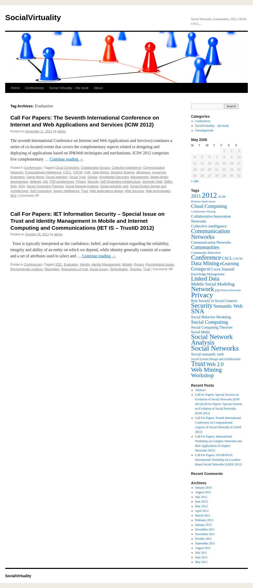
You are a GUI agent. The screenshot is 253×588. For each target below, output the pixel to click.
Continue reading (66, 159)
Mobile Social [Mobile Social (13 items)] (203, 284)
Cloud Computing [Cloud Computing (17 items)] (209, 206)
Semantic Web (152, 182)
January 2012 (203, 525)
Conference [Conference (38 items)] (206, 257)
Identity (85, 264)
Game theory (35, 177)
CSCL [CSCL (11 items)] (227, 258)
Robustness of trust (74, 269)
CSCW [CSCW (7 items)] (237, 258)
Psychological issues (160, 264)
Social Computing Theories (45, 186)
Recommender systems (26, 269)
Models (127, 264)
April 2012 (202, 511)
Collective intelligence (126, 168)
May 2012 (201, 506)
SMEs (168, 182)
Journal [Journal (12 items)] (228, 269)
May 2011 (201, 562)
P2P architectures (62, 182)
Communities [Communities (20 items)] (205, 247)
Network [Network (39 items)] (202, 289)
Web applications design (106, 191)
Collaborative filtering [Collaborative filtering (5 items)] (203, 211)
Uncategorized (204, 130)
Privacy (81, 182)
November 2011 (205, 534)
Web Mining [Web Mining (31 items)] (206, 369)
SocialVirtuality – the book (212, 126)
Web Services (134, 191)
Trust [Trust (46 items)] (198, 364)
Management (140, 177)
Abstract (200, 390)
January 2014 (203, 487)
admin (61, 131)
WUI (13, 195)
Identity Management (105, 264)
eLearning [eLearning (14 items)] (229, 263)
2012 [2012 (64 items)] (209, 195)
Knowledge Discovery (114, 177)
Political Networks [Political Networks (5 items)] (230, 290)
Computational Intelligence (43, 172)
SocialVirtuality (33, 17)
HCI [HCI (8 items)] (210, 269)
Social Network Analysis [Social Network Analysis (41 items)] (212, 339)
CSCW (77, 172)
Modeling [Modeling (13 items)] (226, 284)
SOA (21, 186)
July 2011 (201, 552)
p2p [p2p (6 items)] (217, 290)
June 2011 (201, 557)
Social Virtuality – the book (69, 88)
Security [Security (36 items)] (201, 305)
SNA (13, 186)
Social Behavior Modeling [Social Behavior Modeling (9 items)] (211, 317)
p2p (45, 182)
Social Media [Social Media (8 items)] (200, 332)
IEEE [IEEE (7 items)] (217, 269)
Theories (135, 269)
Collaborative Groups (95, 168)
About (98, 88)
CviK (87, 172)
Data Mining (100, 172)
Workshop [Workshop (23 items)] (202, 375)
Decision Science (123, 172)
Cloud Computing (67, 168)
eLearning (159, 172)
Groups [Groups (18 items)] (198, 269)
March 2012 (202, 515)
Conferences (34, 88)
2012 (58, 264)
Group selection (57, 177)
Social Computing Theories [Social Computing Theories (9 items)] (212, 327)
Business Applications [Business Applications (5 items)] (203, 201)
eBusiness (143, 172)
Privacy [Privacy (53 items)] (202, 295)
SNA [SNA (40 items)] (197, 311)
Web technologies (158, 191)
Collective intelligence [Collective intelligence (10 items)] (209, 226)
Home (15, 88)
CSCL (67, 172)
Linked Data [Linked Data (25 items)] (205, 278)
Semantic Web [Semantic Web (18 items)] (228, 306)
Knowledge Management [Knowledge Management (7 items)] (207, 274)
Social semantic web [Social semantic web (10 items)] (207, 354)
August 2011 (203, 548)
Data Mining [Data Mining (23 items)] (205, 263)
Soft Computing (41, 191)
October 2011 (203, 539)
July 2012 (201, 497)
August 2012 (203, 492)
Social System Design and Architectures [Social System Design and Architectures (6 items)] (215, 359)
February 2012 (204, 520)
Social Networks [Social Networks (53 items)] (215, 348)
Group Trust (77, 177)
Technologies (119, 269)
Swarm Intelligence (66, 191)
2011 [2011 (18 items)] (196, 196)
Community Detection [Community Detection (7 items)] (205, 253)
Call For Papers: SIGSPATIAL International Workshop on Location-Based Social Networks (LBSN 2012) (218, 459)
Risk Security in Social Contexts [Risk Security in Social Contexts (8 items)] (214, 301)
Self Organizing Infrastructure (120, 182)
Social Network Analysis (82, 186)
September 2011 (205, 543)
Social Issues (99, 269)
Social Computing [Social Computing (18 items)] (209, 322)
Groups (93, 177)
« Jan (195, 181)
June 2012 (201, 501)
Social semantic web (114, 186)
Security (93, 182)
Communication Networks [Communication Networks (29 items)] (210, 234)
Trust (84, 191)
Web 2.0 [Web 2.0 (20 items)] (215, 364)
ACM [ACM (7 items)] (221, 196)
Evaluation (17, 177)
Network (35, 182)
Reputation (52, 269)
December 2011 (205, 529)
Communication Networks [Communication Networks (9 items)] (211, 242)
